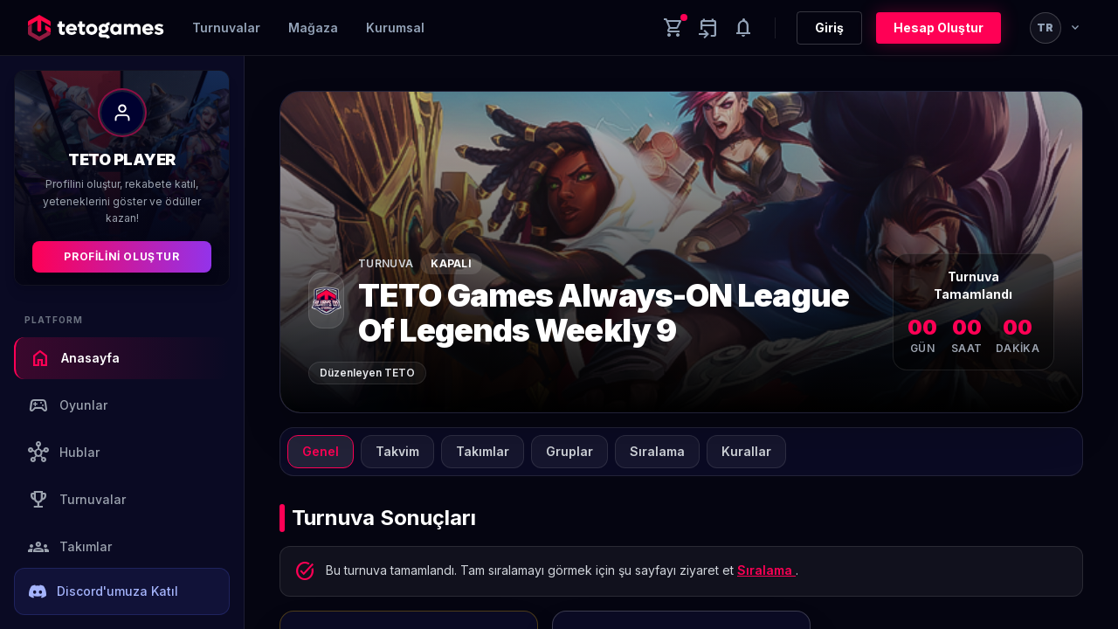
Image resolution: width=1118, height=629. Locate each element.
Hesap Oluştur (938, 27)
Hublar (64, 452)
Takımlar (70, 547)
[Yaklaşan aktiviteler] (708, 27)
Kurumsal (395, 27)
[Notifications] (743, 27)
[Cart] (673, 27)
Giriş (829, 27)
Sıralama (657, 451)
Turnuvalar (226, 27)
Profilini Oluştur (121, 256)
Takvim (397, 451)
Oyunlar (67, 405)
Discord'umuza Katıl (103, 591)
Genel (320, 451)
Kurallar (746, 451)
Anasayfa (75, 358)
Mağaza (313, 27)
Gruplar (569, 451)
